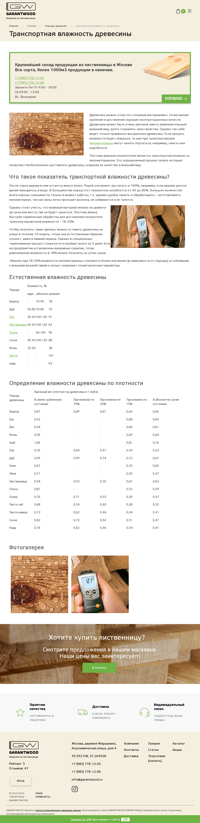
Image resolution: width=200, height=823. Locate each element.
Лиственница (18, 325)
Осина (13, 332)
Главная (13, 26)
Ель (11, 317)
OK (125, 819)
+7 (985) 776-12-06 (29, 83)
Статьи (31, 26)
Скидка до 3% (81, 819)
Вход (20, 781)
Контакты (131, 750)
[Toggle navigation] (190, 12)
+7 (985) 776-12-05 (29, 78)
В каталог (99, 667)
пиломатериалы (101, 143)
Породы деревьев (55, 26)
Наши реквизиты (43, 795)
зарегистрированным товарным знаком (58, 810)
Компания (131, 743)
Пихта (13, 355)
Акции (177, 750)
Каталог (178, 743)
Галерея (154, 743)
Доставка (131, 756)
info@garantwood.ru (87, 779)
